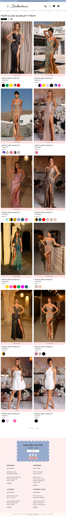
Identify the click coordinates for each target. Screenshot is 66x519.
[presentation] (16, 49)
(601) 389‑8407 (36, 495)
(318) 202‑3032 (10, 495)
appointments (33, 460)
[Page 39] (38, 428)
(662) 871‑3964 (36, 471)
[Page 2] (29, 428)
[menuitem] (8, 6)
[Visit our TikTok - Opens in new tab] (36, 456)
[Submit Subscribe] (33, 453)
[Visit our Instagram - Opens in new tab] (33, 456)
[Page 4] (33, 428)
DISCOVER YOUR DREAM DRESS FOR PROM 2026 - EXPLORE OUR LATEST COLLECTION (33, 1)
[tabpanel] (40, 86)
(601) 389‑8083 (10, 471)
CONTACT (10, 486)
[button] (8, 6)
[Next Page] (40, 428)
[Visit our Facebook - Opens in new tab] (30, 456)
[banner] (19, 6)
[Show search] (50, 6)
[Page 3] (31, 428)
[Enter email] (33, 451)
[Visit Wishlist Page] (54, 6)
